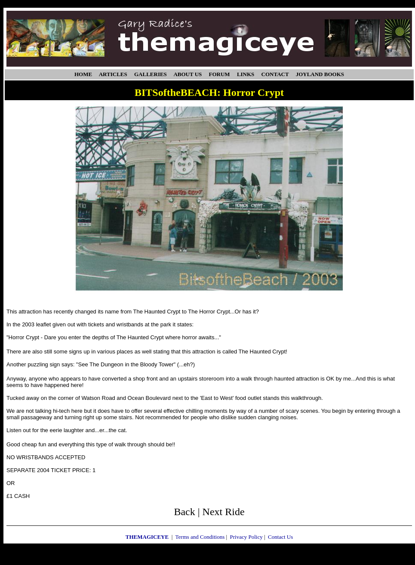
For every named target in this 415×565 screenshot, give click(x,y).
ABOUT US (187, 74)
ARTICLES (113, 74)
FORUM (219, 74)
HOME (83, 74)
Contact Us (280, 537)
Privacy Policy (246, 537)
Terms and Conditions (200, 537)
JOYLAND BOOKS (320, 74)
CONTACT (275, 74)
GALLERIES (150, 74)
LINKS (245, 74)
